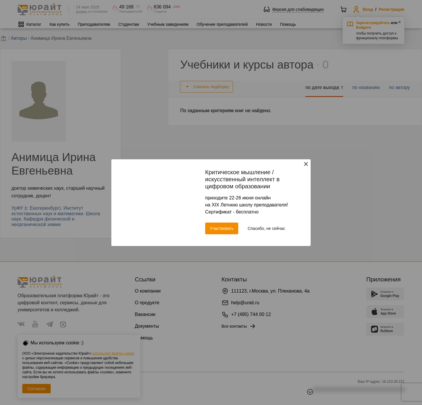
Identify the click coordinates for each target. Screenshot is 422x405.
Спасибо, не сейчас (266, 228)
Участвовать (222, 228)
